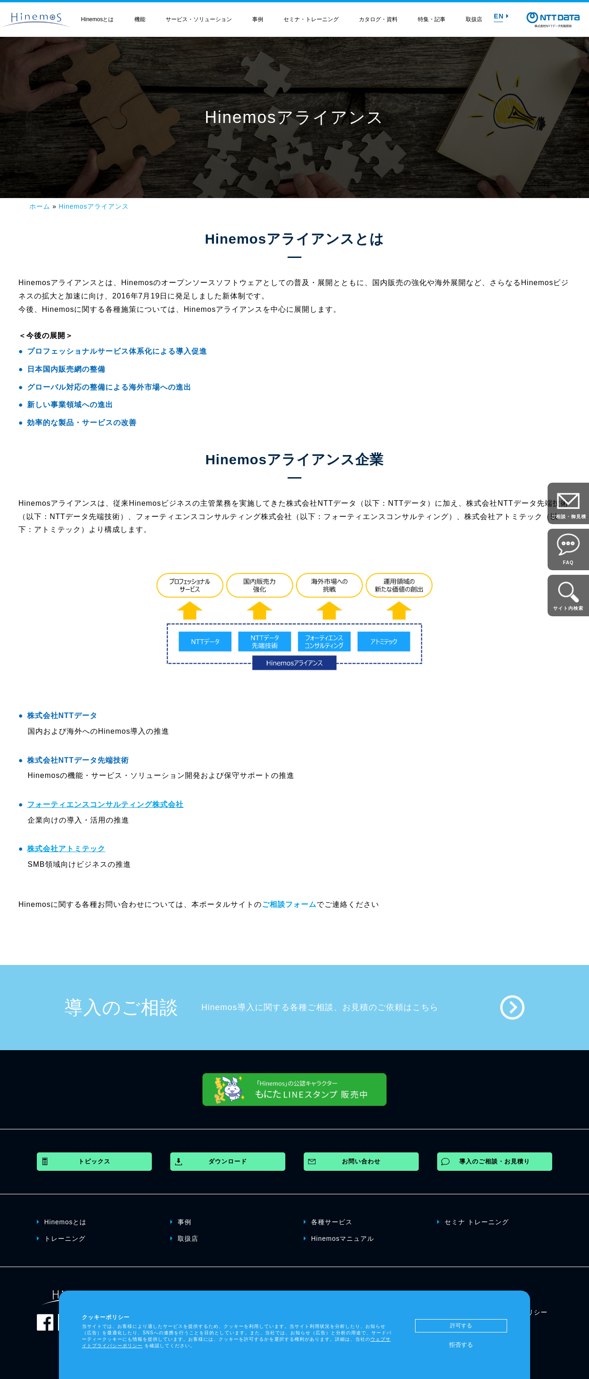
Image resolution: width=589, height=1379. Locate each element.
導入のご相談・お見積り (494, 1161)
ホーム (39, 206)
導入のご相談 (121, 1007)
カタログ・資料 (378, 19)
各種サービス (328, 1221)
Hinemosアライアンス (94, 206)
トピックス (94, 1161)
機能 (139, 19)
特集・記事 (431, 19)
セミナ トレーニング (473, 1221)
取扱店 (474, 19)
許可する (461, 1325)
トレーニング (61, 1238)
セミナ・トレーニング (311, 19)
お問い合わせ (361, 1161)
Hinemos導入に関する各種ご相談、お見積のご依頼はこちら (320, 1007)
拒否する (461, 1344)
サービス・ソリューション (199, 19)
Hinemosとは (97, 19)
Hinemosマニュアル (339, 1238)
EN (501, 16)
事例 (257, 19)
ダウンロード (227, 1161)
